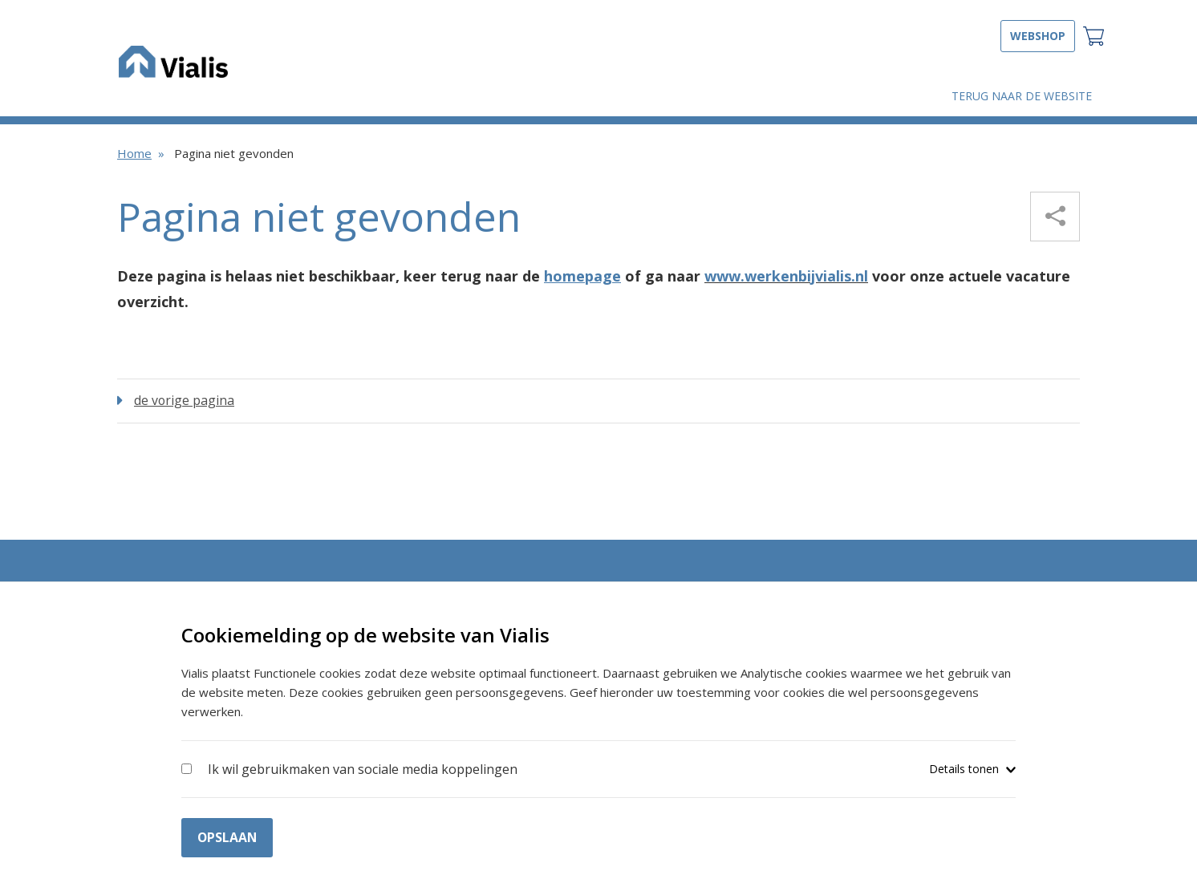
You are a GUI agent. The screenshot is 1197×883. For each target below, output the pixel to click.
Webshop (1037, 35)
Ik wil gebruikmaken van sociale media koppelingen (362, 768)
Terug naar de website (1022, 95)
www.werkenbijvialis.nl (786, 276)
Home (134, 153)
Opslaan (227, 836)
